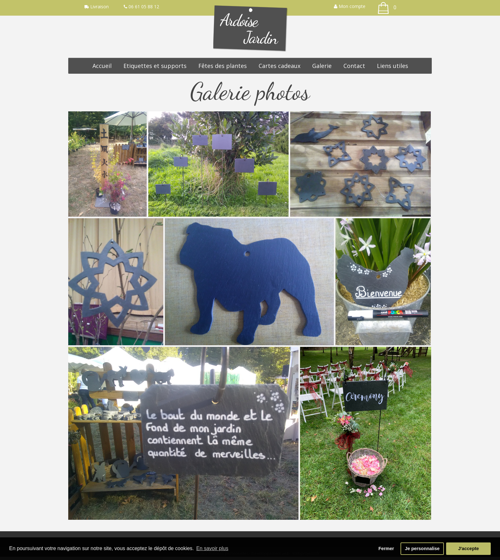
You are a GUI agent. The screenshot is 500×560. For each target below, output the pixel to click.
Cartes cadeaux (279, 66)
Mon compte (349, 6)
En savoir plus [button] (212, 548)
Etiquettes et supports (155, 66)
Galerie (322, 66)
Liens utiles (392, 66)
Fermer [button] (386, 548)
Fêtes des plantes (222, 66)
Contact (354, 66)
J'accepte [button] (468, 548)
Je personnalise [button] (422, 548)
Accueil (102, 66)
